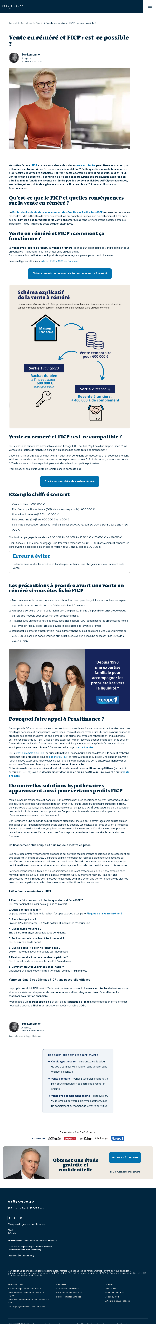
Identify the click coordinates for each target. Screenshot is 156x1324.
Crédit (39, 23)
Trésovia (12, 1233)
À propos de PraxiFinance (67, 1289)
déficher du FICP (58, 757)
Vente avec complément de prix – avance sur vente (28, 1301)
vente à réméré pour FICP (30, 753)
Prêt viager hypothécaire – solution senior (27, 1307)
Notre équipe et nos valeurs (68, 1293)
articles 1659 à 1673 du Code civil (59, 261)
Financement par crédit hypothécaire (24, 1289)
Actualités (26, 23)
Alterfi (10, 1230)
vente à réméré (85, 747)
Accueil (13, 23)
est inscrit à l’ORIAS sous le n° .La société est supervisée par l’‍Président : (32, 1248)
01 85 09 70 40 (111, 1289)
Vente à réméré (60, 1079)
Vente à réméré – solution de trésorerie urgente (26, 1294)
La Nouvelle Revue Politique (117, 1301)
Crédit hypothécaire (63, 1062)
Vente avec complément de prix (70, 1096)
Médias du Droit (112, 1297)
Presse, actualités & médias (68, 1297)
